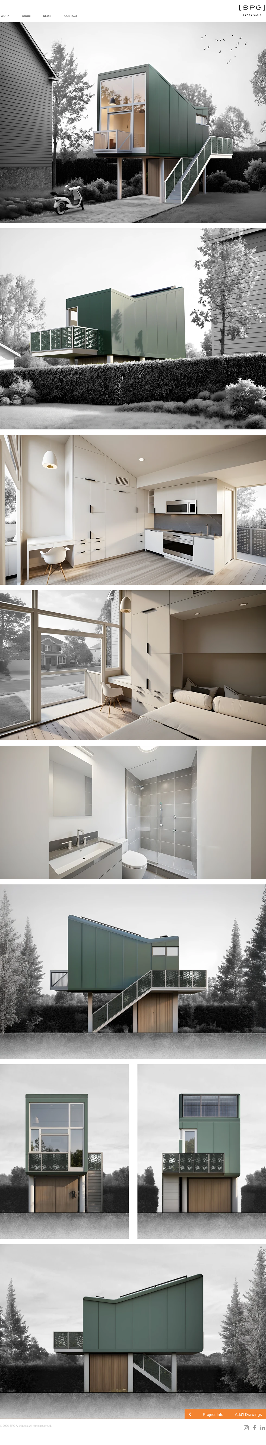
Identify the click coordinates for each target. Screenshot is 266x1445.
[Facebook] (254, 1427)
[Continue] (190, 1414)
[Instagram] (246, 1427)
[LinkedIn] (262, 1427)
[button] (213, 1414)
